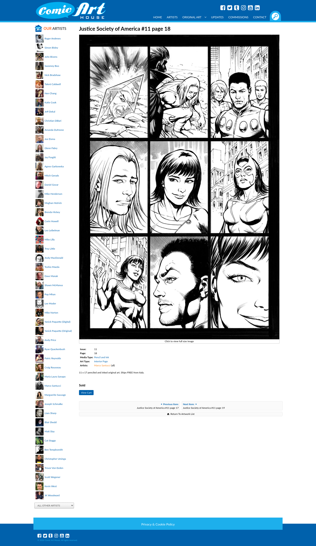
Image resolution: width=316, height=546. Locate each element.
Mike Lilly (50, 239)
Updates (217, 17)
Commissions (238, 17)
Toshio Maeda (52, 266)
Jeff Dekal (50, 111)
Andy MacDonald (54, 257)
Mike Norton (51, 312)
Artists (172, 17)
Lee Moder (50, 303)
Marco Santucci (53, 385)
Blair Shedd (51, 422)
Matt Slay (49, 431)
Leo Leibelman (52, 230)
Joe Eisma (50, 139)
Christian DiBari (53, 120)
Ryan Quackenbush (55, 349)
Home (157, 17)
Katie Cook (50, 102)
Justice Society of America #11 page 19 (204, 406)
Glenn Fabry (51, 148)
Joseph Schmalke (54, 403)
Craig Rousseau (53, 367)
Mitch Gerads (52, 175)
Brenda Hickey (52, 212)
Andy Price (50, 340)
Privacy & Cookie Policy (158, 524)
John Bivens (51, 56)
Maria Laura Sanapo (55, 376)
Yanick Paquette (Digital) (57, 321)
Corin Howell (52, 221)
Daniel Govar (51, 184)
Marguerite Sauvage (55, 394)
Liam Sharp (50, 413)
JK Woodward (52, 495)
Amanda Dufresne (54, 129)
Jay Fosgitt (50, 157)
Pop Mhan (50, 294)
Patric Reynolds (53, 358)
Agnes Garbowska (54, 166)
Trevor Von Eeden (54, 467)
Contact (259, 17)
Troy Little (50, 248)
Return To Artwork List (182, 413)
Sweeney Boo (52, 65)
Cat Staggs (50, 440)
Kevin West (51, 486)
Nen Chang (51, 93)
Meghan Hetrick (53, 202)
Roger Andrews (53, 38)
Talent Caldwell (53, 84)
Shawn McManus (54, 285)
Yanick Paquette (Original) (58, 330)
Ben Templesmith (54, 449)
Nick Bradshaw (53, 75)
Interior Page (101, 361)
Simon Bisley (51, 47)
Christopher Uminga (55, 458)
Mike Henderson (53, 193)
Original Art (194, 17)
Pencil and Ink (101, 357)
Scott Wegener (52, 477)
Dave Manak (51, 276)
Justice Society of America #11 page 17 (158, 406)
